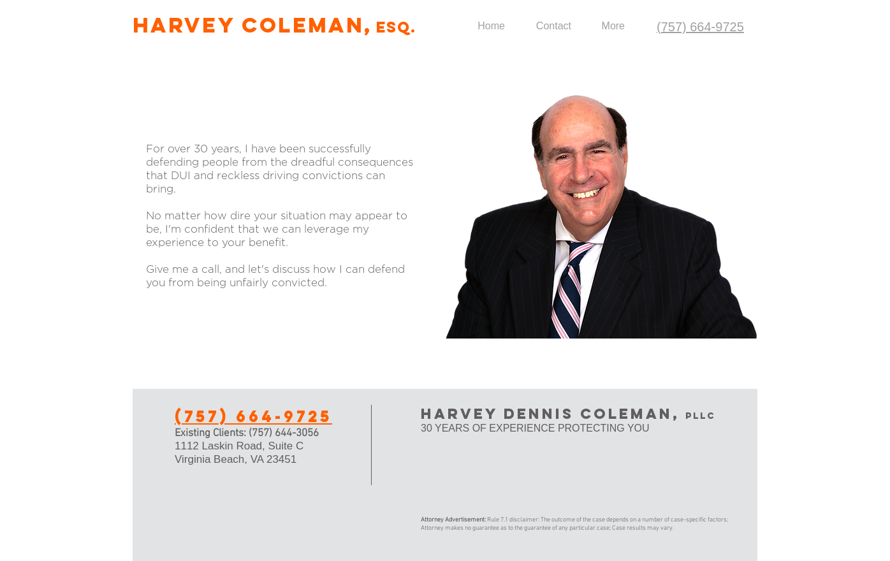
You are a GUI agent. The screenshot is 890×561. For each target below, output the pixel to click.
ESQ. (396, 26)
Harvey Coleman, (253, 25)
